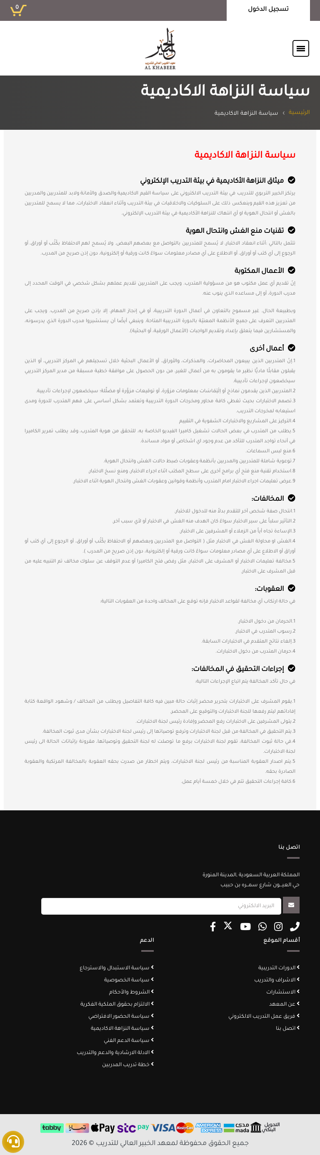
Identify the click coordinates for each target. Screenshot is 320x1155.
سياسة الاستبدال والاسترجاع (117, 968)
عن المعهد (284, 1005)
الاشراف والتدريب (277, 981)
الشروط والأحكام (131, 993)
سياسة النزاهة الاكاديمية (122, 1029)
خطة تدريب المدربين (128, 1065)
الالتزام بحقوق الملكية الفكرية (117, 1005)
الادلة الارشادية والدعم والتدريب (115, 1053)
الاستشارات (283, 993)
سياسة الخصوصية (129, 981)
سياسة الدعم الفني (129, 1041)
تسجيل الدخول (268, 10)
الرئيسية (299, 113)
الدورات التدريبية (279, 968)
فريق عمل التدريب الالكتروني (264, 1017)
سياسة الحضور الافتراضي (121, 1017)
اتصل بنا (288, 1029)
